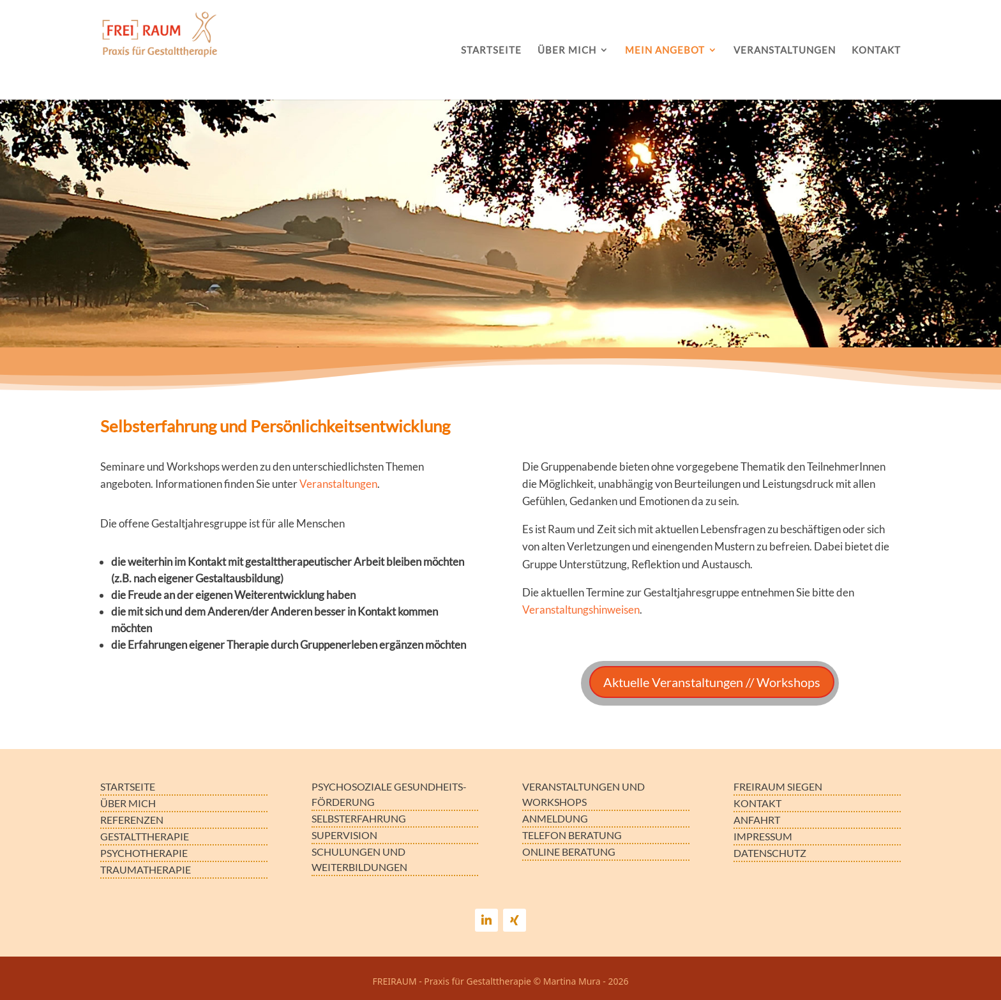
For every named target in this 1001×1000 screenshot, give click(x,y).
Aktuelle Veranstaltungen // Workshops (711, 682)
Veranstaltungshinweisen (581, 609)
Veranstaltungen (338, 483)
